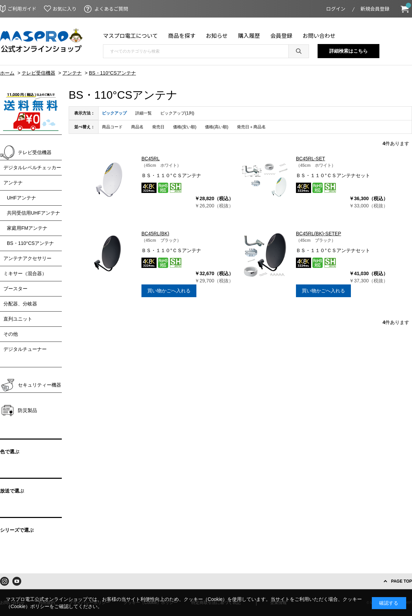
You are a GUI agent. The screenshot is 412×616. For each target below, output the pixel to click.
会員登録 (281, 35)
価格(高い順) (216, 127)
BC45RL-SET (310, 158)
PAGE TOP (401, 581)
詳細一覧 (143, 113)
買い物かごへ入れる (169, 290)
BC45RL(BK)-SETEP (318, 233)
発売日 (158, 127)
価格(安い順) (184, 127)
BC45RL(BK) (155, 233)
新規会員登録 (374, 8)
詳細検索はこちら (348, 51)
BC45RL (150, 158)
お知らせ (217, 35)
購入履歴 (249, 35)
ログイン (335, 8)
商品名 (137, 127)
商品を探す (182, 35)
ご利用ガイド (22, 8)
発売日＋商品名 (251, 127)
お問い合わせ (318, 35)
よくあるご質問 (111, 8)
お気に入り (65, 8)
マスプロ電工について (130, 35)
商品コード (112, 127)
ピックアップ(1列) (177, 113)
